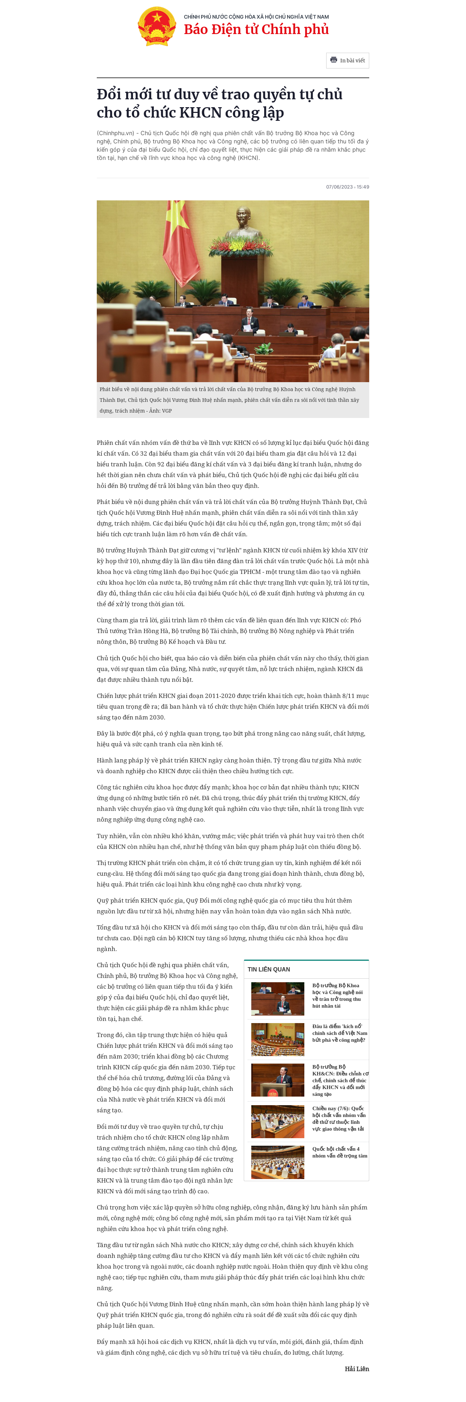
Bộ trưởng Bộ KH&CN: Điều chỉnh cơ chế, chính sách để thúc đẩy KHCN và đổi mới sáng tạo (340, 1080)
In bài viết (347, 61)
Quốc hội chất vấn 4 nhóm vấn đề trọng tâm (340, 1152)
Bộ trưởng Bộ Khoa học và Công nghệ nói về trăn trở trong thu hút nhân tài (338, 996)
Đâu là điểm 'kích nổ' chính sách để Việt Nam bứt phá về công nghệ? (340, 1033)
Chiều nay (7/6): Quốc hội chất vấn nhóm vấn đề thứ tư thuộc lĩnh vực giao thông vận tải (339, 1119)
